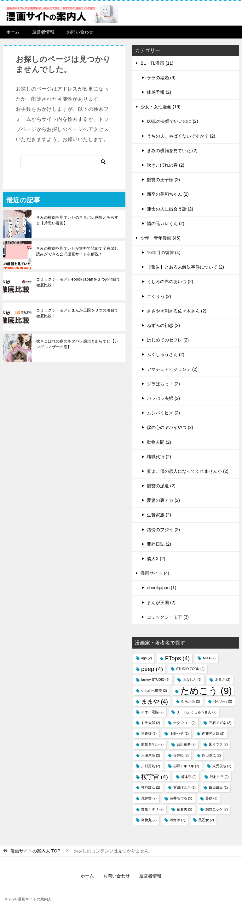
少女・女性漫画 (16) (161, 106)
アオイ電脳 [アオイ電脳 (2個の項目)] (152, 712)
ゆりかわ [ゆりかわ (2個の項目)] (222, 701)
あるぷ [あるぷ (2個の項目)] (222, 679)
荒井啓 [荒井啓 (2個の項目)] (149, 798)
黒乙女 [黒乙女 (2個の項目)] (206, 820)
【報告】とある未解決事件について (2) (185, 267)
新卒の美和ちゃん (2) (168, 194)
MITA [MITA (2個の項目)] (209, 658)
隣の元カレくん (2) (165, 223)
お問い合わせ (80, 31)
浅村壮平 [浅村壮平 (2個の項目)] (219, 777)
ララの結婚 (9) (161, 77)
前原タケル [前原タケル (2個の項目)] (152, 744)
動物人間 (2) (159, 442)
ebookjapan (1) (161, 587)
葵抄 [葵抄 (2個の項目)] (211, 798)
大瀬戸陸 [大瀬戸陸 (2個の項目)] (150, 755)
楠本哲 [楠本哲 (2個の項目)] (189, 777)
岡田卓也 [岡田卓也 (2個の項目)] (211, 755)
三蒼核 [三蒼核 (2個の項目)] (149, 733)
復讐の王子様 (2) (163, 179)
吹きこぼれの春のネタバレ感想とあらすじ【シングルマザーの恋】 (77, 344)
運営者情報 (43, 31)
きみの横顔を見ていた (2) (172, 150)
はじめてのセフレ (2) (168, 339)
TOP (35, 850)
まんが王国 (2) (161, 602)
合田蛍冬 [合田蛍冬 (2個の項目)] (186, 744)
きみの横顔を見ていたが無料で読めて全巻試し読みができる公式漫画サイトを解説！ (77, 251)
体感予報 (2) (159, 92)
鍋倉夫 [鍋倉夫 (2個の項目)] (184, 809)
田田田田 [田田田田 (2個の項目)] (218, 787)
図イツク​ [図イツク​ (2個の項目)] (218, 744)
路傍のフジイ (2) (163, 529)
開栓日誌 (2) (159, 544)
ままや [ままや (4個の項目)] (154, 701)
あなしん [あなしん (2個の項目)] (192, 679)
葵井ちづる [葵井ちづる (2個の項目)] (181, 798)
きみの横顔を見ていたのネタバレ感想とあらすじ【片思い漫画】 (77, 220)
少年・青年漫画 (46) (161, 237)
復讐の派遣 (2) (161, 485)
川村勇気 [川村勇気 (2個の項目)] (150, 766)
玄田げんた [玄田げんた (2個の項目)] (184, 787)
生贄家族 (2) (159, 514)
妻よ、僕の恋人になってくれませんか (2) (187, 471)
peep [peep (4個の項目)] (152, 669)
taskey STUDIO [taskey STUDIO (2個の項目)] (155, 679)
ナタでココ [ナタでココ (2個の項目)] (184, 723)
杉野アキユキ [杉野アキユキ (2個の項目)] (186, 766)
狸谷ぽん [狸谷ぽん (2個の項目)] (150, 787)
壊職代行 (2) (159, 456)
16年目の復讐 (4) (164, 252)
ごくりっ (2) (159, 296)
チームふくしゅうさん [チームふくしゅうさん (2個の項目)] (196, 712)
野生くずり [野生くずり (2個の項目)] (152, 809)
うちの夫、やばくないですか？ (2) (181, 136)
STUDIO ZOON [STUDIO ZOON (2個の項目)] (190, 669)
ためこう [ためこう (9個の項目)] (206, 690)
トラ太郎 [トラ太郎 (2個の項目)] (150, 723)
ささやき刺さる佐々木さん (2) (176, 310)
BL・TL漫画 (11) (157, 63)
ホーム (13, 31)
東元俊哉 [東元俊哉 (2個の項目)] (221, 766)
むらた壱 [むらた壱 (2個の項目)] (190, 701)
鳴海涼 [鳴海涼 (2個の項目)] (177, 820)
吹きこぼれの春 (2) (165, 165)
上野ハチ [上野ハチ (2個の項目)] (179, 733)
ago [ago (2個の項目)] (146, 658)
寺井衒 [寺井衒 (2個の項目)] (181, 755)
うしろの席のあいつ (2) (170, 281)
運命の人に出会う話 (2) (170, 208)
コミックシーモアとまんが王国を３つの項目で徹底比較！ (77, 313)
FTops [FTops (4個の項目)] (177, 658)
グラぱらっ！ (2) (163, 383)
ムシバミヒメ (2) (163, 412)
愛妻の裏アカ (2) (163, 500)
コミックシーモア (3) (168, 617)
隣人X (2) (156, 558)
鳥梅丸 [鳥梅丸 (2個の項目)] (149, 820)
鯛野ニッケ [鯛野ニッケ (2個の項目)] (216, 809)
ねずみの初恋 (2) (163, 325)
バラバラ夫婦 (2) (163, 398)
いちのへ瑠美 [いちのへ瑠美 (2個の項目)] (154, 690)
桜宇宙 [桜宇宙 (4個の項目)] (154, 777)
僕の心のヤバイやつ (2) (170, 427)
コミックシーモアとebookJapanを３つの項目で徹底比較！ (78, 282)
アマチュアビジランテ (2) (172, 369)
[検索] (64, 162)
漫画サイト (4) (155, 573)
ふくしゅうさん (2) (165, 354)
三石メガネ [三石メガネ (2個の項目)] (220, 723)
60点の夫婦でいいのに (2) (172, 121)
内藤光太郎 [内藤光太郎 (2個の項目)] (213, 733)
